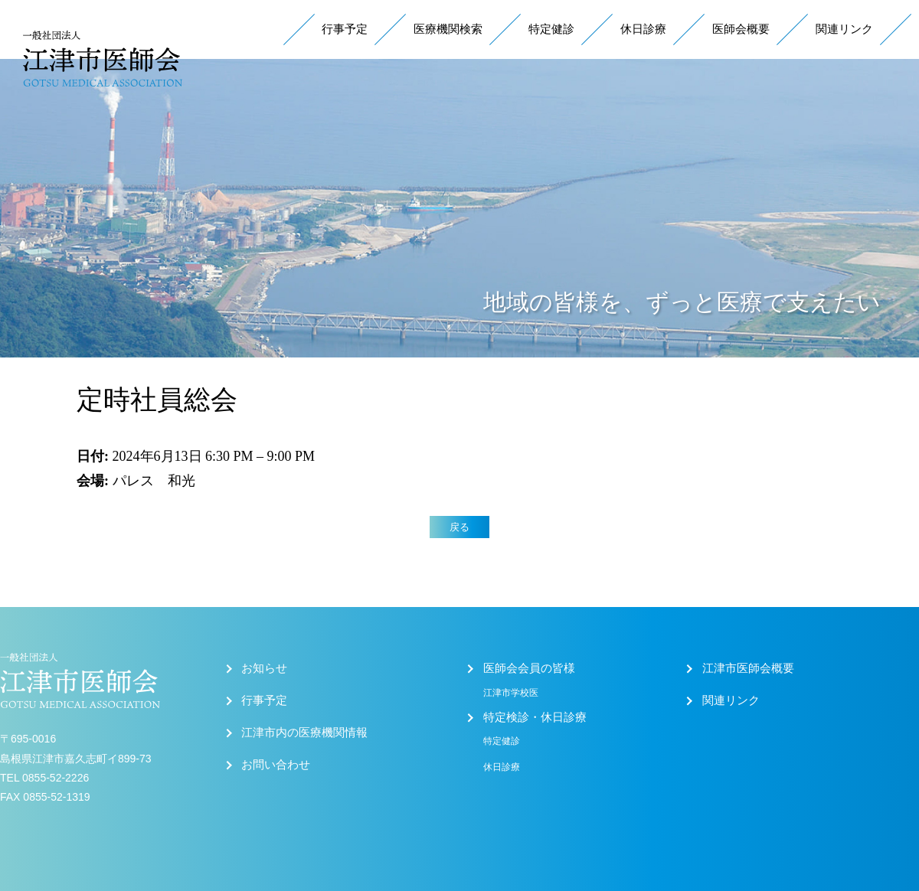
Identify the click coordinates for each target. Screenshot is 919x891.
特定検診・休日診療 (535, 717)
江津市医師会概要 (748, 668)
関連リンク (844, 29)
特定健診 (551, 29)
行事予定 (345, 29)
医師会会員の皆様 (529, 668)
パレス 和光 (154, 480)
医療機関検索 (448, 29)
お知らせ (264, 668)
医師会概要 (741, 29)
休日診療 (643, 29)
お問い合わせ (275, 765)
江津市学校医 (510, 692)
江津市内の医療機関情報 (304, 732)
